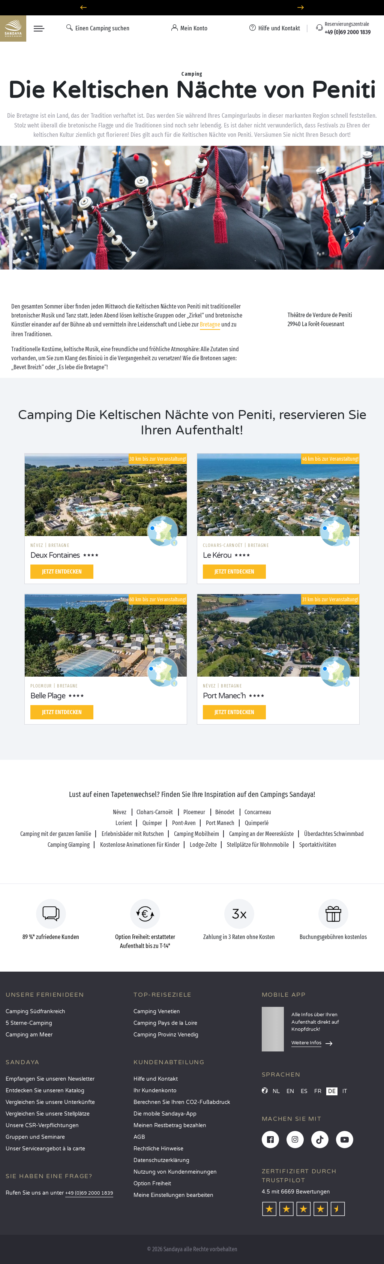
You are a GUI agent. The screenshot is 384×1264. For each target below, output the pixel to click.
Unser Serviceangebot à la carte (45, 1149)
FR (317, 1091)
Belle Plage (47, 696)
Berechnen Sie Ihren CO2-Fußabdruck (182, 1102)
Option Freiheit (152, 1183)
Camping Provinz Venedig (166, 1035)
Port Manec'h (224, 696)
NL (276, 1091)
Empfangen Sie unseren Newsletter (50, 1079)
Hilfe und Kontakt (156, 1079)
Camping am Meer (29, 1035)
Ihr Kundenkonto (155, 1090)
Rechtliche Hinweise (158, 1149)
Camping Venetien (157, 1011)
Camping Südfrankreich (35, 1011)
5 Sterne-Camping (29, 1023)
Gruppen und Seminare (35, 1137)
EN (290, 1091)
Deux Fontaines (55, 555)
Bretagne (210, 324)
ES (304, 1091)
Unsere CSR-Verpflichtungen (42, 1125)
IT (344, 1091)
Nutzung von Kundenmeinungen (175, 1172)
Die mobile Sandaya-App (165, 1114)
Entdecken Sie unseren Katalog (45, 1090)
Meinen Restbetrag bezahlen (170, 1125)
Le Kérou (217, 555)
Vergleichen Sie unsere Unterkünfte (50, 1102)
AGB (139, 1137)
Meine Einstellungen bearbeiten (173, 1195)
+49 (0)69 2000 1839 (89, 1193)
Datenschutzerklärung (161, 1160)
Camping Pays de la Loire (165, 1023)
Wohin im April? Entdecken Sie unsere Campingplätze (192, 7)
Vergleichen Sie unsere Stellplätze (48, 1114)
